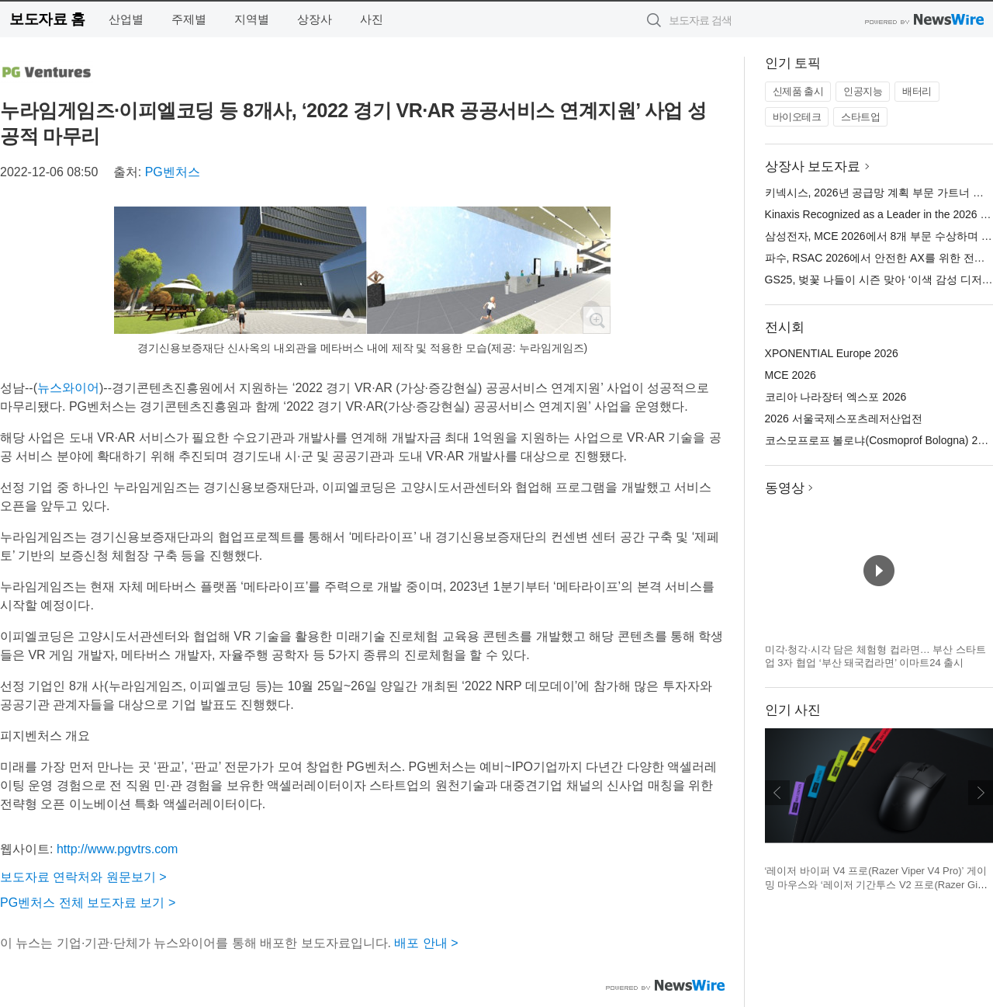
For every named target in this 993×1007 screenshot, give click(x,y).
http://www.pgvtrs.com (117, 849)
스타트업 (860, 117)
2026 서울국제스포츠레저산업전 (843, 418)
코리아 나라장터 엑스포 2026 (836, 397)
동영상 (784, 488)
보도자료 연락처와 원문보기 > (83, 877)
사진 (371, 19)
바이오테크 (797, 117)
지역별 (251, 19)
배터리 (917, 91)
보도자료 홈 (47, 19)
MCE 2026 (790, 375)
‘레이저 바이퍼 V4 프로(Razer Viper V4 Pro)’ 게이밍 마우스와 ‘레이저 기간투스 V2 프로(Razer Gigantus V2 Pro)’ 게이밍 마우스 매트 (877, 884)
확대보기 (597, 320)
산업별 (126, 19)
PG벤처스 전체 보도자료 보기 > (87, 902)
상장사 (314, 19)
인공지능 (862, 91)
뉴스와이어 (68, 387)
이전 (777, 792)
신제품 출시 (798, 91)
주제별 (188, 19)
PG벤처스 (172, 172)
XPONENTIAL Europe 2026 (831, 353)
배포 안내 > (426, 943)
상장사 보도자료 (813, 166)
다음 (980, 792)
